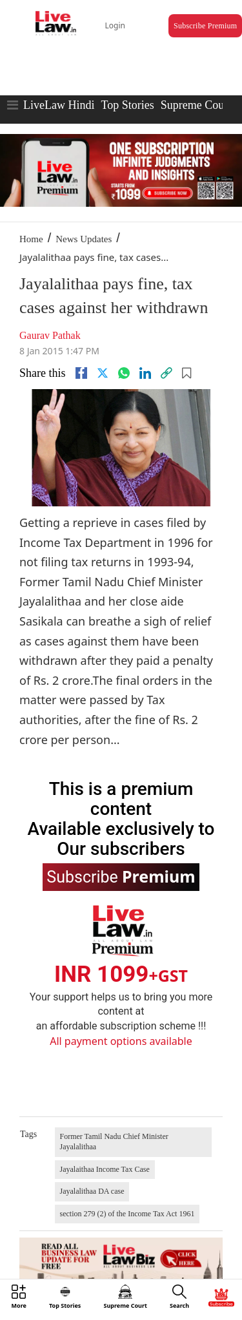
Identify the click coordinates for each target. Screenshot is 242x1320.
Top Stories (127, 105)
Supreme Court (196, 105)
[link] (166, 373)
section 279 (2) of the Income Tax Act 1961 (127, 1213)
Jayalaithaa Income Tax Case (105, 1169)
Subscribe (120, 876)
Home (31, 239)
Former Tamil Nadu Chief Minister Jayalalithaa (114, 1141)
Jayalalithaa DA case (92, 1191)
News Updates (83, 239)
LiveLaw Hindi (58, 105)
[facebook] (81, 373)
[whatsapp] (124, 373)
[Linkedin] (145, 373)
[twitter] (102, 373)
